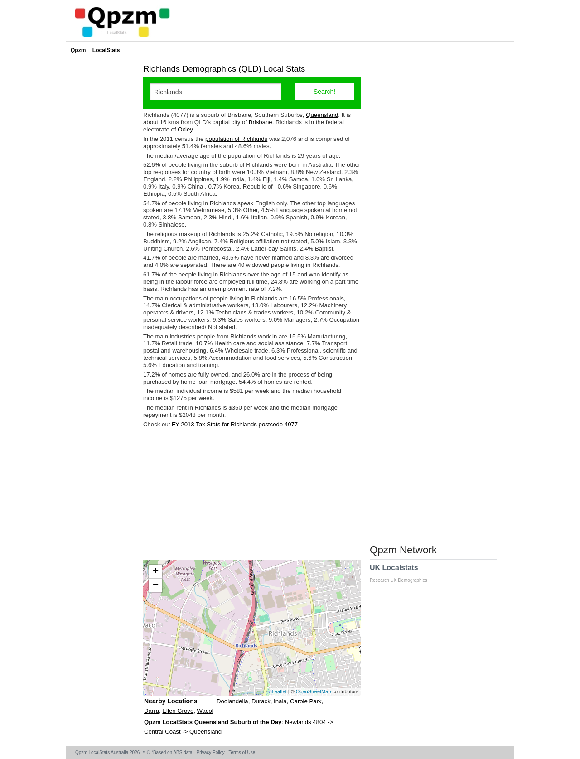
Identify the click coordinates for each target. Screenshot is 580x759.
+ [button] (156, 572)
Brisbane (260, 122)
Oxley (185, 129)
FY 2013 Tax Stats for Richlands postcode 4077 (235, 424)
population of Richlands (236, 138)
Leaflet (279, 691)
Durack (261, 701)
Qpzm (78, 50)
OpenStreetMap (313, 691)
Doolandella (232, 701)
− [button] (156, 585)
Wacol (205, 710)
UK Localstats (403, 573)
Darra (151, 710)
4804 (319, 722)
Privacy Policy (211, 752)
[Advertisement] (252, 493)
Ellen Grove (177, 710)
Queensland (322, 114)
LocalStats (106, 50)
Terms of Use (241, 752)
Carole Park (306, 701)
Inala (280, 701)
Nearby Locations (170, 701)
